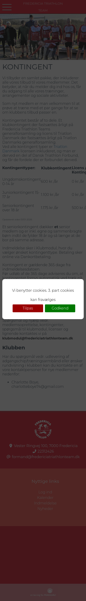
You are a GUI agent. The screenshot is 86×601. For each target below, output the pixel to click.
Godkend (60, 308)
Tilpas (28, 308)
